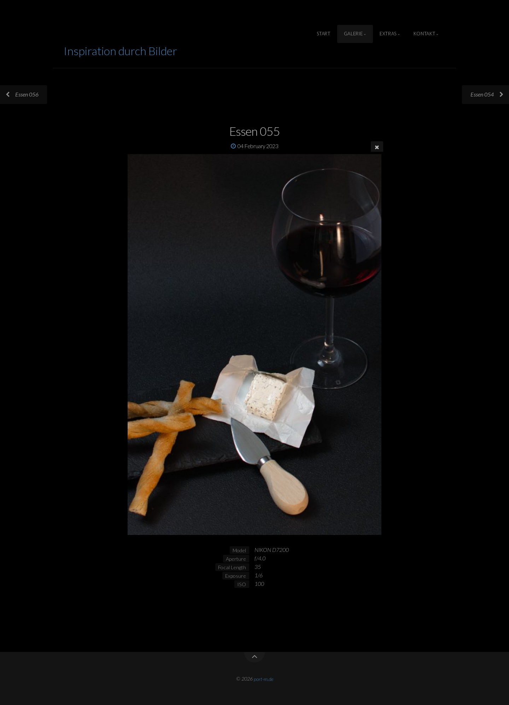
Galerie (353, 34)
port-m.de (263, 679)
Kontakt (424, 34)
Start (323, 34)
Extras (388, 34)
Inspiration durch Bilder (120, 51)
